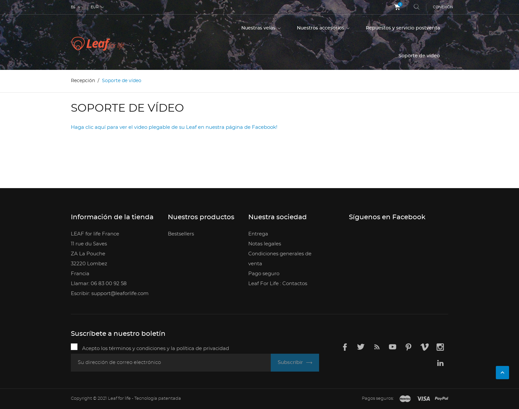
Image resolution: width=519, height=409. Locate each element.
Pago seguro (263, 273)
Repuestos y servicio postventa (403, 28)
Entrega (258, 233)
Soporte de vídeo (419, 56)
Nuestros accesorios (321, 28)
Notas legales (264, 243)
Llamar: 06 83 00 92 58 (99, 283)
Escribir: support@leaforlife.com (110, 293)
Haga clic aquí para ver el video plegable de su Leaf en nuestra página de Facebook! (174, 127)
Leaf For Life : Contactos (277, 283)
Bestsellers (181, 233)
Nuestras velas (259, 28)
